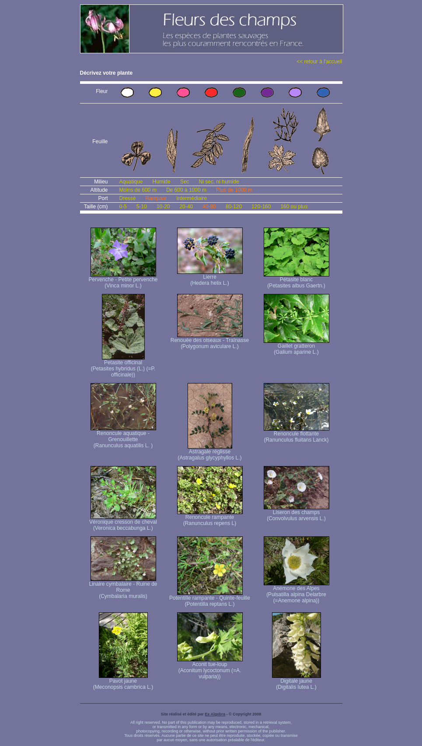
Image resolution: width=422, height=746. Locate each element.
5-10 (141, 207)
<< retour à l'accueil (319, 62)
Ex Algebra (215, 714)
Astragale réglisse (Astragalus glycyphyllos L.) (209, 452)
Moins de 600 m (138, 190)
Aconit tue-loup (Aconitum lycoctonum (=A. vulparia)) (210, 668)
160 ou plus (293, 207)
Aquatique (131, 182)
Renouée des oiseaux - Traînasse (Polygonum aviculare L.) (210, 340)
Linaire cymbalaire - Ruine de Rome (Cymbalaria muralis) (123, 587)
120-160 (261, 207)
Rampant (156, 198)
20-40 (186, 207)
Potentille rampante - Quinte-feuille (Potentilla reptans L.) (209, 598)
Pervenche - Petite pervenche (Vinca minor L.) (122, 280)
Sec (184, 182)
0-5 (123, 207)
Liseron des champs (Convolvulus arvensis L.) (296, 513)
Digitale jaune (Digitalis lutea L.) (296, 681)
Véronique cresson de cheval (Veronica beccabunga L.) (123, 522)
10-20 (163, 207)
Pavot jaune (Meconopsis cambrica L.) (123, 681)
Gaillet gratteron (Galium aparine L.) (296, 346)
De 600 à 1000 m (186, 190)
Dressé (127, 198)
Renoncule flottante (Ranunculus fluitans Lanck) (296, 434)
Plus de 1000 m (234, 190)
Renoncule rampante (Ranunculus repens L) (210, 517)
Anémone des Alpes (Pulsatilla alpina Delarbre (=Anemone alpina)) (296, 592)
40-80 (209, 207)
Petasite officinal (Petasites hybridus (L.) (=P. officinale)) (123, 366)
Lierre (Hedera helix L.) (210, 277)
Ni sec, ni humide (219, 182)
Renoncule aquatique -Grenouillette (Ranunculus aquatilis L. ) (123, 437)
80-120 (234, 207)
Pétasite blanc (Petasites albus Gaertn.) (296, 280)
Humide (162, 182)
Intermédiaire (191, 198)
